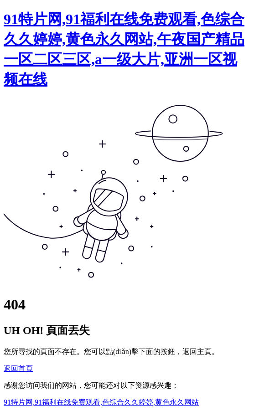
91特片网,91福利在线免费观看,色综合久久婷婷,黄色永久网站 (101, 402)
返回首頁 (18, 368)
